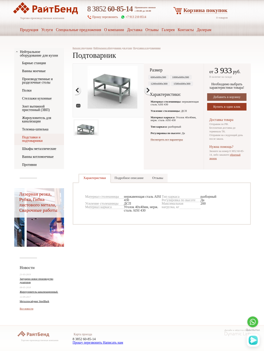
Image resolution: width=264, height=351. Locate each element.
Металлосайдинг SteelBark (34, 301)
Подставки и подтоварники (147, 48)
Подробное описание (129, 178)
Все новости (26, 308)
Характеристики (94, 178)
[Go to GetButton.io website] (253, 330)
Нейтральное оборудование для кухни (112, 48)
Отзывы (157, 178)
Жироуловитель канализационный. (39, 291)
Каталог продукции (82, 48)
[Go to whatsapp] (252, 321)
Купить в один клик (226, 106)
